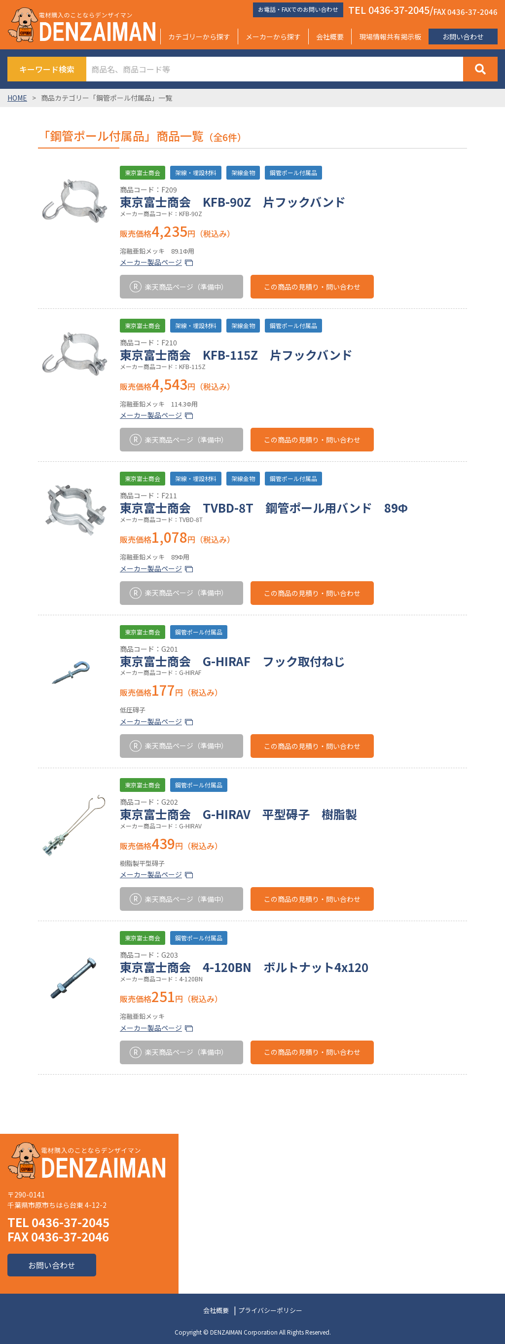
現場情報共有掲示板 (390, 36)
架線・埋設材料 (195, 172)
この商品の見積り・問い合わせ (312, 287)
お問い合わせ (463, 36)
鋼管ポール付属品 (293, 172)
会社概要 (330, 36)
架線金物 (243, 172)
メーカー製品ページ (151, 262)
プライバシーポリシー (270, 1310)
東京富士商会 (142, 172)
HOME (17, 98)
